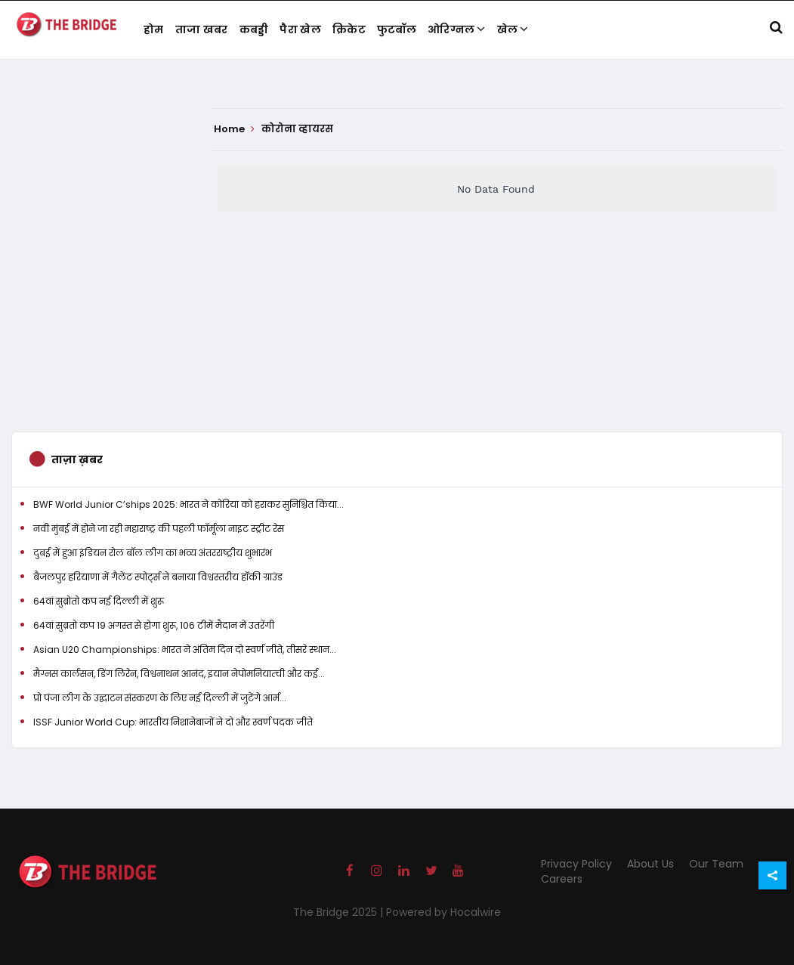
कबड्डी (254, 29)
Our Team (716, 863)
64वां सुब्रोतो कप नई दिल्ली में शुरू (98, 601)
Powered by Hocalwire (443, 912)
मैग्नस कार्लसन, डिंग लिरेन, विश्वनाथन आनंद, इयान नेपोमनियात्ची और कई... (179, 673)
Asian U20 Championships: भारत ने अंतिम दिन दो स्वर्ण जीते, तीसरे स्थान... (184, 649)
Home (234, 129)
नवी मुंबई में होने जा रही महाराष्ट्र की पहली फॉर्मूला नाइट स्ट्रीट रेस (158, 528)
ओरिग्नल (457, 29)
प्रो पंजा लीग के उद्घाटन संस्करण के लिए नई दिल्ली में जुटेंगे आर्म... (159, 697)
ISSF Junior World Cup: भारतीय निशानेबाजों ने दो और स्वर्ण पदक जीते (173, 722)
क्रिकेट (349, 29)
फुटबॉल (396, 29)
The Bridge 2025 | (339, 912)
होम (154, 29)
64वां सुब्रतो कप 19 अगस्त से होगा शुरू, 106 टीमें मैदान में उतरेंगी (153, 625)
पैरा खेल (300, 29)
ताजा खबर (201, 29)
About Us (650, 863)
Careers (561, 878)
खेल (513, 29)
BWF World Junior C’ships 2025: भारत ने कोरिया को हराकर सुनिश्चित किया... (188, 504)
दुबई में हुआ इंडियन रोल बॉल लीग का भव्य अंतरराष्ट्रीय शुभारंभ (152, 552)
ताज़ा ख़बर (77, 459)
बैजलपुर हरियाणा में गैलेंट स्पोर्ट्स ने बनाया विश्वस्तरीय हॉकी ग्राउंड (158, 577)
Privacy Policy (576, 863)
